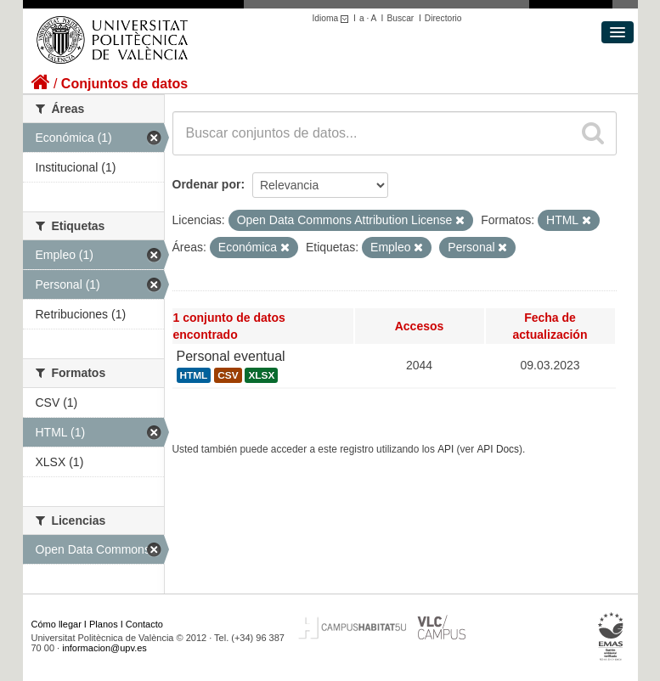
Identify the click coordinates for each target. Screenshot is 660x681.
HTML (194, 375)
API (445, 449)
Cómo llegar (56, 624)
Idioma (333, 18)
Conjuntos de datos (124, 83)
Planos (103, 624)
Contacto (144, 624)
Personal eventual (231, 356)
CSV (227, 375)
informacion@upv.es (104, 648)
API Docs (498, 449)
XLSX (261, 375)
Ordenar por (206, 184)
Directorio (443, 18)
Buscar (400, 18)
